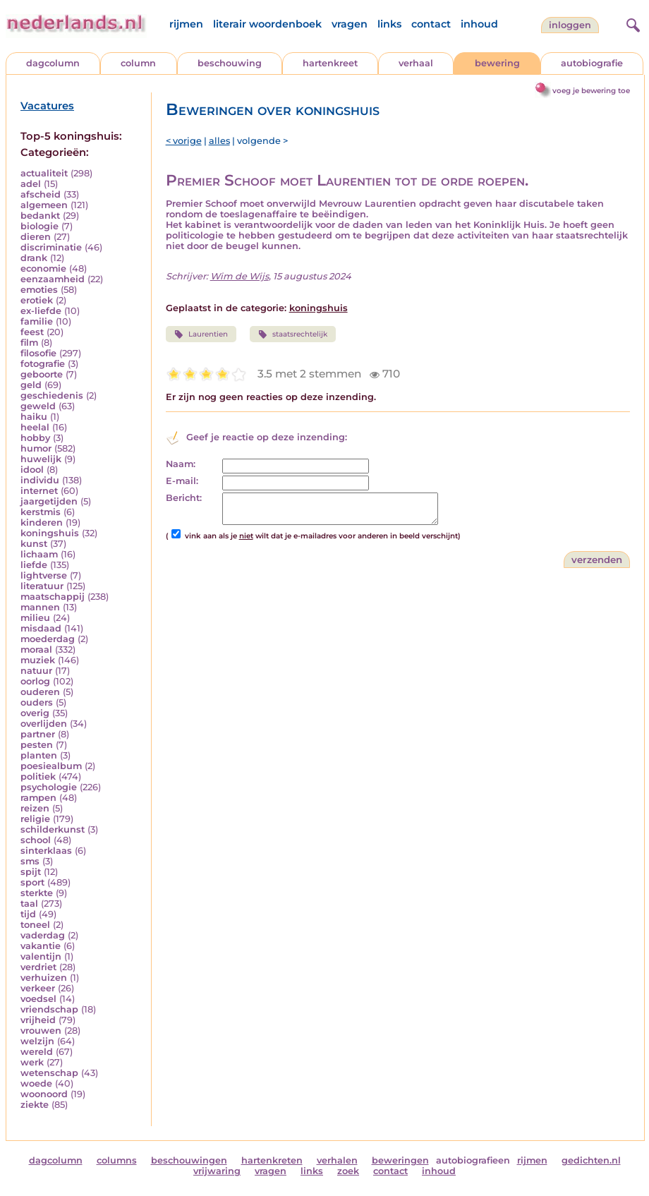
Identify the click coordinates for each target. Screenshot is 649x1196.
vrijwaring (217, 1171)
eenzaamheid (52, 279)
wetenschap (49, 1073)
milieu (35, 617)
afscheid (40, 194)
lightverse (43, 575)
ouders (36, 702)
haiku (33, 416)
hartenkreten (272, 1160)
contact (431, 24)
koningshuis (49, 533)
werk (32, 1062)
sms (30, 861)
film (29, 342)
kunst (33, 543)
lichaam (39, 554)
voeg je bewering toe (591, 90)
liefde (33, 565)
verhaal (416, 63)
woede (36, 1083)
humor (35, 448)
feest (32, 332)
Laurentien (201, 334)
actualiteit (44, 173)
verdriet (38, 967)
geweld (38, 406)
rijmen (186, 24)
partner (37, 734)
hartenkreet (330, 63)
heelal (34, 427)
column (138, 63)
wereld (36, 1051)
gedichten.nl (591, 1160)
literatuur (41, 586)
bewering (497, 63)
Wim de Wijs (239, 276)
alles (219, 140)
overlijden (43, 723)
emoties (39, 289)
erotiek (36, 300)
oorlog (35, 681)
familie (36, 321)
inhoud (479, 24)
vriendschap (49, 1009)
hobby (35, 438)
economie (43, 268)
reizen (34, 808)
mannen (40, 607)
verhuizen (43, 977)
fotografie (42, 363)
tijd (28, 914)
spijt (30, 871)
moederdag (47, 639)
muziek (37, 660)
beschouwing (230, 63)
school (35, 840)
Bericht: (184, 498)
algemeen (44, 205)
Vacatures (47, 105)
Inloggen (570, 25)
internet (39, 490)
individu (39, 480)
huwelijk (40, 459)
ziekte (34, 1104)
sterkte (36, 893)
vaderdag (42, 935)
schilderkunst (52, 829)
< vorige (184, 140)
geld (31, 385)
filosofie (38, 353)
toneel (35, 924)
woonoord (44, 1094)
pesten (36, 744)
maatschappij (52, 596)
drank (33, 258)
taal (29, 903)
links (389, 24)
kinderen (41, 522)
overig (34, 713)
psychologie (48, 787)
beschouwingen (189, 1160)
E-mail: (182, 481)
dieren (35, 236)
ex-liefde (40, 311)
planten (38, 755)
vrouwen (40, 1030)
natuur (36, 670)
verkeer (37, 988)
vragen (350, 24)
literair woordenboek (267, 24)
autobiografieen (473, 1160)
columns (117, 1160)
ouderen (40, 692)
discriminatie (51, 247)
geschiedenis (51, 395)
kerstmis (40, 512)
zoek (348, 1171)
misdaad (40, 628)
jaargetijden (49, 501)
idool (32, 469)
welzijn (37, 1041)
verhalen (337, 1160)
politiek (38, 776)
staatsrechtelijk (292, 334)
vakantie (40, 946)
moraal (36, 649)
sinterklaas (46, 850)
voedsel (38, 998)
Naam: (180, 464)
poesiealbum (51, 766)
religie (35, 819)
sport (32, 882)
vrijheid (38, 1020)
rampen (38, 797)
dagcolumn (53, 63)
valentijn (40, 956)
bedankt (40, 215)
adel (30, 184)
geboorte (41, 374)
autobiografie (592, 63)
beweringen (400, 1160)
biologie (39, 226)
